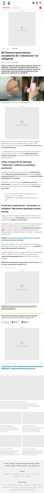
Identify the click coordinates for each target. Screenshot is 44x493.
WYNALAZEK (33, 306)
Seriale (35, 487)
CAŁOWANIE (5, 306)
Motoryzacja (23, 487)
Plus (22, 476)
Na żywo (20, 485)
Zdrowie (29, 487)
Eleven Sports (35, 474)
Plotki (39, 485)
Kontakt (6, 463)
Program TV (27, 485)
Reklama (37, 463)
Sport (23, 474)
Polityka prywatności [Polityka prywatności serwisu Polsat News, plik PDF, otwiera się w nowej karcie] (22, 466)
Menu (4, 4)
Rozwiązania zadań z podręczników (19, 489)
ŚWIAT (16, 306)
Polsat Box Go (9, 474)
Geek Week (17, 476)
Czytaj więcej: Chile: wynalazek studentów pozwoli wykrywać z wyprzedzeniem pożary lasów (22, 368)
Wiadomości (17, 474)
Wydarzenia (6, 487)
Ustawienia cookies (10, 466)
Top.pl (39, 487)
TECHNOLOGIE (24, 306)
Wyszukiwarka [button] (40, 3)
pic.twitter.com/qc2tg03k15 (15, 196)
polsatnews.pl (5, 48)
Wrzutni (24, 264)
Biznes (16, 487)
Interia (4, 485)
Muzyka (32, 489)
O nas (30, 466)
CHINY (11, 306)
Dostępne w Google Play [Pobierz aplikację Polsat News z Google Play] (9, 322)
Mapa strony (35, 466)
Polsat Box (27, 476)
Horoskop (34, 485)
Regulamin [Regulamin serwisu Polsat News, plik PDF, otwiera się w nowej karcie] (12, 463)
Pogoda (28, 474)
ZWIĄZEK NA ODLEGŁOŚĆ (8, 308)
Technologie (15, 48)
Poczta (9, 485)
